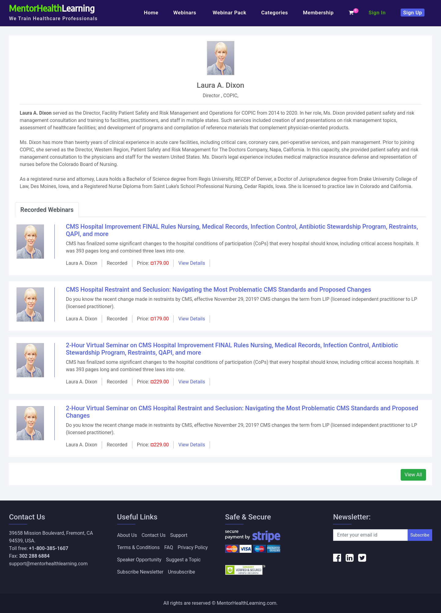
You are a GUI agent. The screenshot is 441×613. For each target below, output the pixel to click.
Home (151, 12)
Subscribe (419, 535)
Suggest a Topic (183, 560)
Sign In (377, 12)
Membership (318, 12)
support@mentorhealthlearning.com (48, 564)
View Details (191, 263)
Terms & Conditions (138, 547)
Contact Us (153, 535)
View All (413, 475)
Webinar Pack (229, 12)
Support (178, 535)
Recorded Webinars (46, 209)
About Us (127, 535)
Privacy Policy (193, 547)
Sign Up (412, 12)
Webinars (185, 12)
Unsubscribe (181, 572)
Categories (274, 12)
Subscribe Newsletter (140, 572)
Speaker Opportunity (139, 560)
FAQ (168, 547)
